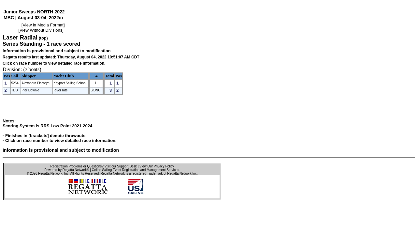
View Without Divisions (41, 30)
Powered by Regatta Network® (66, 170)
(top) (43, 38)
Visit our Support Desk (121, 166)
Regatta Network (50, 173)
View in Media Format (42, 25)
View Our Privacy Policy (156, 166)
